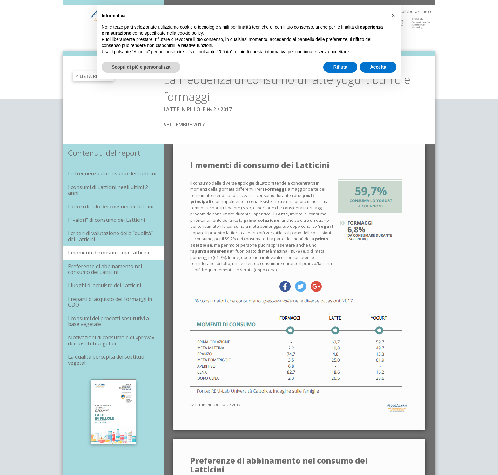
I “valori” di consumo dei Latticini (106, 219)
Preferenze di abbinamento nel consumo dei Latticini (105, 269)
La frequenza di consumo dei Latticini (112, 173)
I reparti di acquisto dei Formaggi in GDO (110, 301)
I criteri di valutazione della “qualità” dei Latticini (110, 236)
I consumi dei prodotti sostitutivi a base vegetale (108, 321)
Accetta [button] (378, 67)
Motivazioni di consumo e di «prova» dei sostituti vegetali (111, 340)
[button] (393, 15)
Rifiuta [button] (340, 67)
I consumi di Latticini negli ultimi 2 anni (108, 190)
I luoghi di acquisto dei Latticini (104, 285)
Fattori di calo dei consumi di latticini (110, 206)
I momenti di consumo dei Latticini (108, 252)
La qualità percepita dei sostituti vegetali (106, 359)
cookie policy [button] (190, 33)
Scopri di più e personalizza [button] (141, 67)
